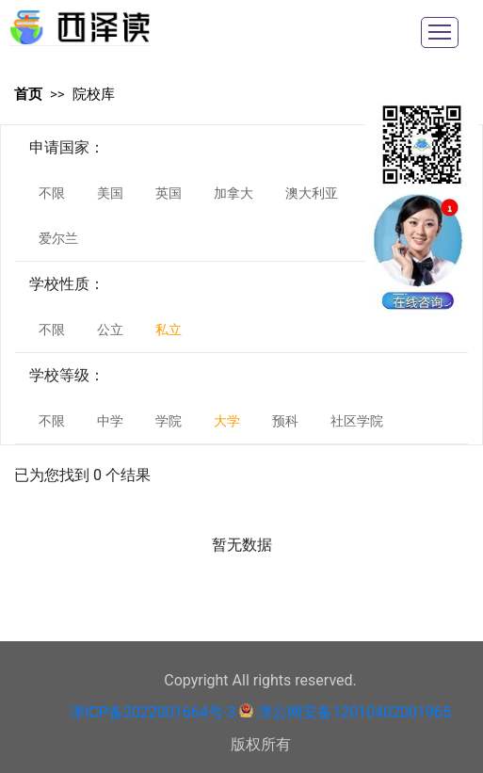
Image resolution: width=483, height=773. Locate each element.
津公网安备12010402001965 (354, 712)
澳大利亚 (311, 193)
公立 (110, 329)
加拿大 (233, 193)
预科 (285, 420)
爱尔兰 (58, 238)
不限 (52, 193)
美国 (110, 193)
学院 (168, 420)
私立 (168, 329)
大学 (227, 420)
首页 (28, 94)
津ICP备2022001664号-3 (152, 712)
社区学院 (356, 420)
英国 (168, 193)
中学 (110, 420)
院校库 (93, 94)
